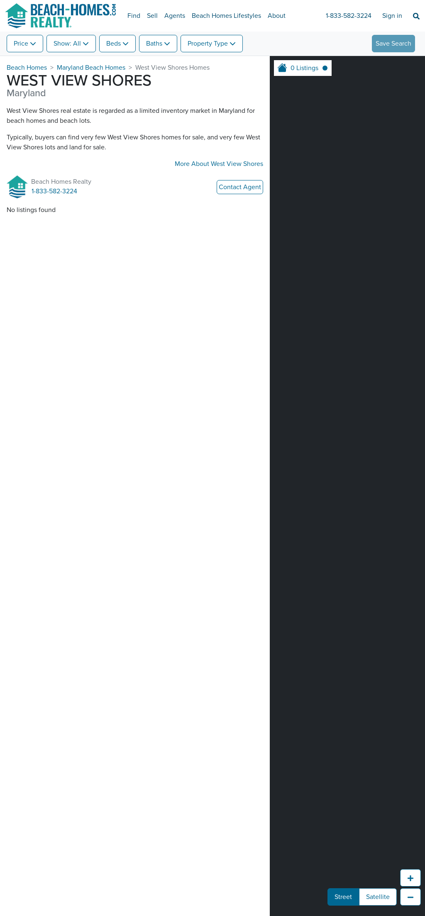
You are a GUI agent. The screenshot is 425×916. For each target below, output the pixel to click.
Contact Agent (240, 187)
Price (21, 43)
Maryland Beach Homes (91, 67)
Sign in (392, 16)
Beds (113, 43)
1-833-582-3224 (348, 16)
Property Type (208, 43)
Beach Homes (27, 67)
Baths (154, 43)
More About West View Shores (219, 164)
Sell (152, 16)
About (277, 16)
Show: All (67, 43)
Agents (174, 16)
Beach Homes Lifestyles (226, 16)
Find (133, 16)
